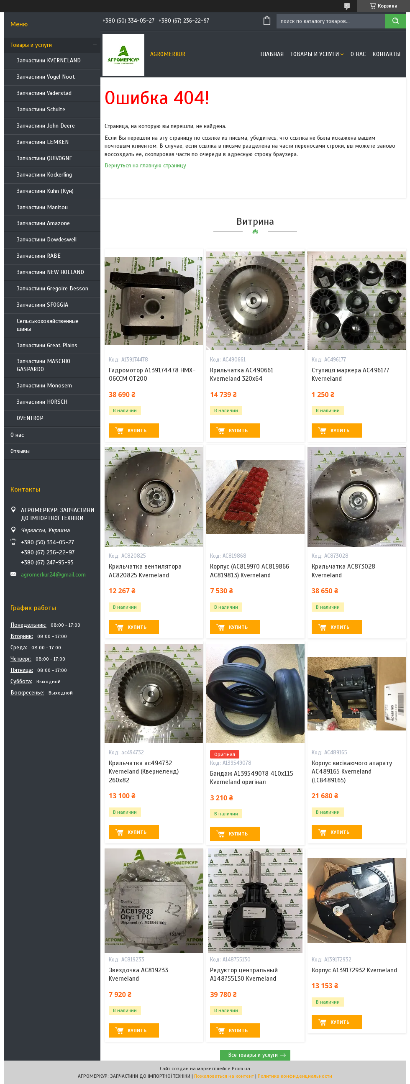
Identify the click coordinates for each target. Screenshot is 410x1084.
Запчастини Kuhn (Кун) (45, 191)
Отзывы (20, 451)
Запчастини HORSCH (42, 401)
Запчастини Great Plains (47, 345)
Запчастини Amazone (43, 223)
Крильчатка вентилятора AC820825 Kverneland (145, 571)
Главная (272, 54)
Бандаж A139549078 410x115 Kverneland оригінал (251, 778)
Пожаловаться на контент (224, 1076)
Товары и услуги (31, 45)
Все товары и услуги (253, 1055)
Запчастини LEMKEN (43, 142)
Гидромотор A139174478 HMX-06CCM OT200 (152, 374)
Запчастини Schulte (41, 109)
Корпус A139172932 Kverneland (354, 970)
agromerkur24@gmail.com (53, 574)
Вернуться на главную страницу (145, 165)
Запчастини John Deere (46, 125)
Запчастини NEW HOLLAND (50, 272)
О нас (17, 434)
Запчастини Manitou (42, 207)
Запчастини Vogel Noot (46, 76)
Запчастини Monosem (44, 385)
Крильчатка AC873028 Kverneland (343, 571)
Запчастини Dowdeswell (47, 239)
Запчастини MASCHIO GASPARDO (43, 365)
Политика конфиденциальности (295, 1076)
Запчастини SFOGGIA (42, 304)
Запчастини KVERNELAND (49, 60)
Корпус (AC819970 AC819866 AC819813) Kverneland (249, 571)
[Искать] (395, 21)
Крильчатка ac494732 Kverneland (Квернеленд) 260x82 (144, 771)
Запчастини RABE (39, 255)
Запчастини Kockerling (44, 174)
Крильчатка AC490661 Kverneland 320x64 (242, 374)
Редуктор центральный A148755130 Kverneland (244, 974)
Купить (137, 430)
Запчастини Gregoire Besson (52, 288)
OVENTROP (30, 418)
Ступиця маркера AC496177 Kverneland (351, 374)
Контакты (386, 54)
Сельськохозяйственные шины (48, 325)
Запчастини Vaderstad (44, 93)
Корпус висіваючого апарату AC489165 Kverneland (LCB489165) (352, 771)
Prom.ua (241, 1068)
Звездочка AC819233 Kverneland (138, 974)
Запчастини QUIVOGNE (44, 158)
